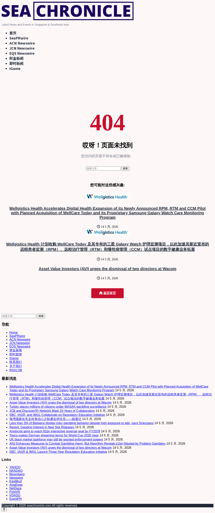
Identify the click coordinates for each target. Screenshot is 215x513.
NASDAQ (16, 470)
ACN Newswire (22, 43)
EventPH (15, 499)
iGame (14, 68)
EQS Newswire (21, 53)
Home (13, 332)
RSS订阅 (15, 370)
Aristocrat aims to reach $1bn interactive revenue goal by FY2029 (54, 431)
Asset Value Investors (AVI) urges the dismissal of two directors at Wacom (107, 269)
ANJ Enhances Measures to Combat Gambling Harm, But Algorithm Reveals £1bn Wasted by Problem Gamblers (87, 443)
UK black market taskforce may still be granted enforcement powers (56, 439)
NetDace (15, 488)
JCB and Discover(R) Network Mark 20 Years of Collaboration (52, 410)
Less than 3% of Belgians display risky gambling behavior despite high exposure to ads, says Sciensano (81, 423)
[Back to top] (4, 509)
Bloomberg (16, 474)
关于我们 (15, 366)
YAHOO (15, 467)
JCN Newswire (21, 48)
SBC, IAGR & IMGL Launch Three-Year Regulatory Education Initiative (58, 451)
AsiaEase (16, 484)
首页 (12, 32)
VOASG (15, 495)
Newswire (16, 477)
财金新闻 (16, 58)
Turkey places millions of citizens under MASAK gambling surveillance (58, 406)
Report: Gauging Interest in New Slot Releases (41, 427)
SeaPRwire (18, 37)
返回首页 (107, 293)
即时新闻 (16, 63)
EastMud (15, 481)
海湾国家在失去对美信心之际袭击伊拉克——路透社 (45, 419)
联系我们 (15, 362)
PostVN (14, 491)
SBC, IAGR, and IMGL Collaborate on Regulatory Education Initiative (57, 415)
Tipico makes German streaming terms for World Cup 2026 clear (54, 435)
